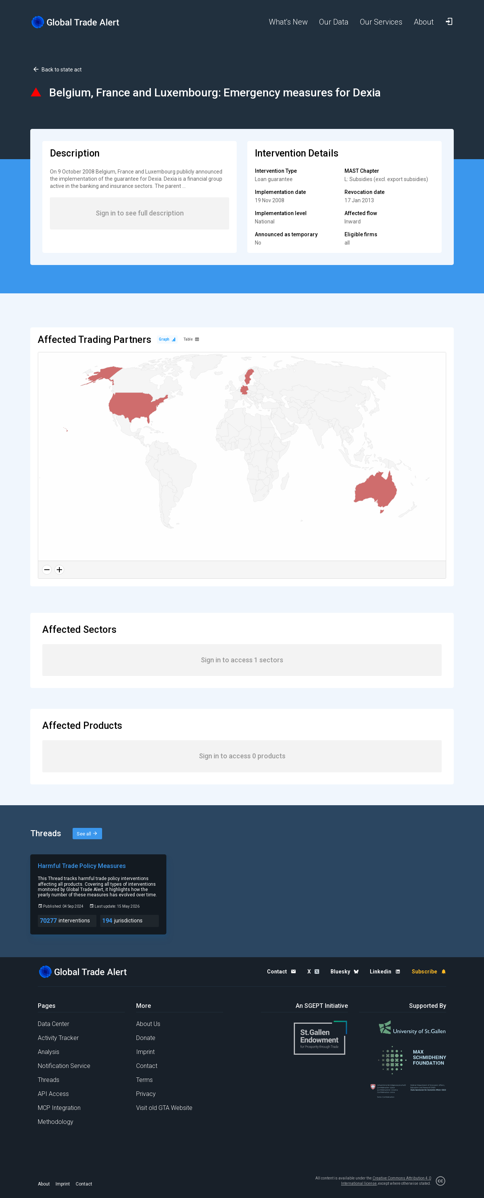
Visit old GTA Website (164, 1107)
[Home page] (81, 22)
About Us (148, 1024)
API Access (53, 1093)
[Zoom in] (59, 570)
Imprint (145, 1051)
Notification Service (64, 1065)
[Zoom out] (47, 570)
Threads (48, 1079)
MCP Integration (59, 1107)
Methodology (55, 1121)
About (44, 1184)
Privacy (146, 1093)
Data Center (53, 1024)
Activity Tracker (58, 1037)
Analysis (48, 1051)
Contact (146, 1065)
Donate (145, 1037)
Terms (144, 1079)
